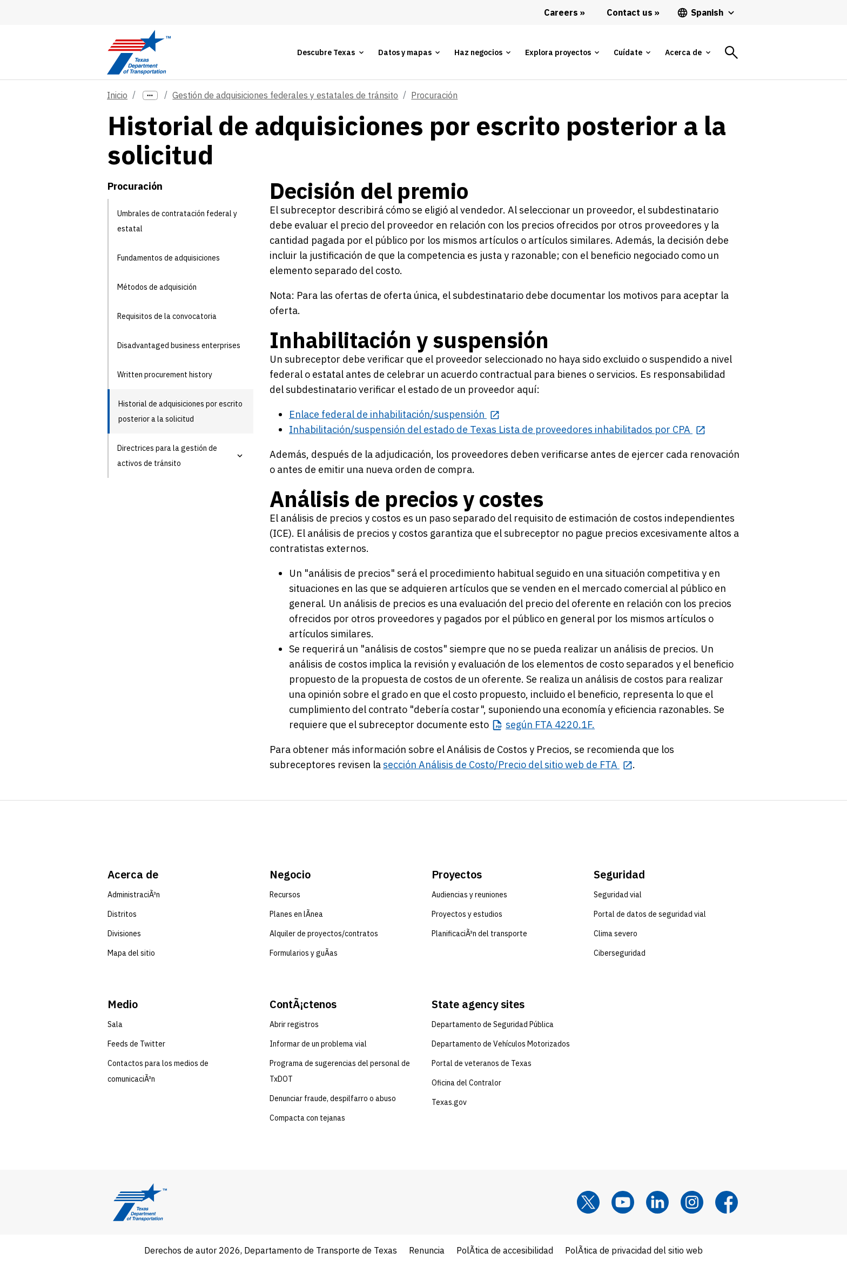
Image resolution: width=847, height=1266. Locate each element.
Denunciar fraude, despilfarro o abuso (333, 1098)
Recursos (285, 894)
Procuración (434, 95)
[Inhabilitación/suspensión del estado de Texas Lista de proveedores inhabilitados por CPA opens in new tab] (497, 429)
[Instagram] (692, 1202)
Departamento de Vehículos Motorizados (501, 1044)
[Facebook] (726, 1202)
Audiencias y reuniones (469, 894)
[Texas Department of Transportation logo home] (138, 52)
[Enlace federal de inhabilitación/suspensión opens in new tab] (394, 414)
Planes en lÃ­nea (296, 914)
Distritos (122, 914)
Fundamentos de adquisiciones (168, 258)
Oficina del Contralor (466, 1083)
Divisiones (124, 933)
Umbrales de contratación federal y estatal (177, 221)
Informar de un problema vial (318, 1044)
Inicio (117, 95)
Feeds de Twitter (136, 1044)
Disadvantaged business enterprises (178, 345)
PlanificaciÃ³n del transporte (479, 933)
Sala (115, 1024)
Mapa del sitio (131, 953)
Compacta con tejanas (307, 1118)
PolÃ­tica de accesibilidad (504, 1250)
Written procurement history (164, 374)
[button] (239, 456)
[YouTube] (622, 1202)
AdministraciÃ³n (133, 894)
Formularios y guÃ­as (304, 953)
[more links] (150, 95)
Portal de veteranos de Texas (482, 1063)
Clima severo (615, 933)
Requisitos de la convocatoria (167, 316)
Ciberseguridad (620, 953)
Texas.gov (449, 1102)
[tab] (330, 52)
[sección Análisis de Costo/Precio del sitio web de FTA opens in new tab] (508, 764)
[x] (588, 1202)
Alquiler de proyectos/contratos (324, 933)
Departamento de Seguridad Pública (493, 1024)
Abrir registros (294, 1024)
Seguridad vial (618, 894)
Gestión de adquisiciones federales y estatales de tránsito (285, 95)
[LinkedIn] (657, 1202)
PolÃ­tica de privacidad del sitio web (634, 1250)
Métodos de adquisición (157, 287)
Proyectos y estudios (467, 914)
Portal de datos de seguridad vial (650, 914)
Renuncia (427, 1250)
